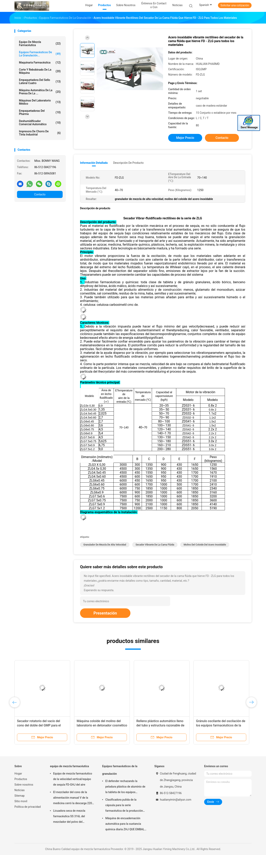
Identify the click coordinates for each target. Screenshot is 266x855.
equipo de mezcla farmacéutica (40, 43)
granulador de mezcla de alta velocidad (104, 544)
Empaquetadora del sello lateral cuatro (40, 81)
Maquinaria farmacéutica (40, 62)
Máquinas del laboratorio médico (40, 102)
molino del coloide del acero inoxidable (205, 544)
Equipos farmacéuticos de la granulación (119, 770)
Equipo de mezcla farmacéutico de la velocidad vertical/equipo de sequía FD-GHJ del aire (72, 779)
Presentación (105, 613)
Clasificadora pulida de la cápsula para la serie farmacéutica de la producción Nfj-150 (124, 805)
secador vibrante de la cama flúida (155, 544)
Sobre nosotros (23, 784)
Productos (20, 779)
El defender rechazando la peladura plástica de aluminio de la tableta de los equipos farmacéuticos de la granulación (125, 787)
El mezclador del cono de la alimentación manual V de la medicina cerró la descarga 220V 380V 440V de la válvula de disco (73, 798)
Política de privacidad (27, 806)
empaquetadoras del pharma (40, 112)
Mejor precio (185, 138)
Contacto (39, 194)
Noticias (19, 790)
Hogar (18, 773)
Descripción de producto (128, 162)
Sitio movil (20, 801)
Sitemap (19, 795)
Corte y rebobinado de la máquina (40, 71)
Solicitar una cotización (234, 5)
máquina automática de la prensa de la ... (40, 92)
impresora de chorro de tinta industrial (40, 133)
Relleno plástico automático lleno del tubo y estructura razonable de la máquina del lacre (160, 725)
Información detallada (94, 162)
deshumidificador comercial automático (40, 122)
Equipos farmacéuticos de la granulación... (40, 54)
